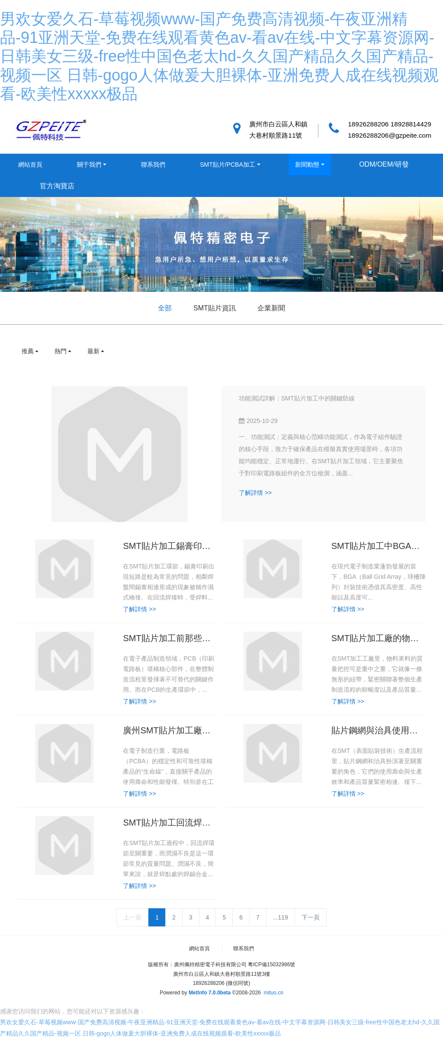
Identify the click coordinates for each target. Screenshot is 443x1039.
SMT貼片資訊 (214, 308)
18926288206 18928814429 (389, 124)
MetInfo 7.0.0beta (210, 993)
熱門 (64, 351)
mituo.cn (273, 993)
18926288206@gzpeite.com (389, 135)
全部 (165, 308)
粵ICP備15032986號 (271, 965)
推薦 (31, 351)
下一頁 (311, 917)
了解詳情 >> (255, 492)
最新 (96, 351)
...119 (280, 917)
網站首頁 (30, 164)
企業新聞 (271, 308)
